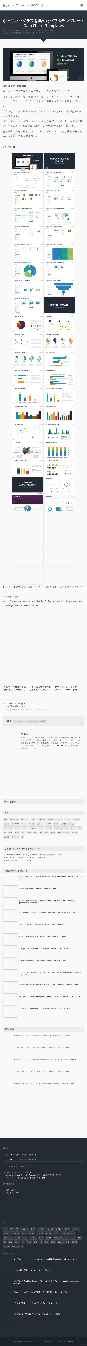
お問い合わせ (11, 1190)
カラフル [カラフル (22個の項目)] (59, 819)
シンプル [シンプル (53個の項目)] (48, 824)
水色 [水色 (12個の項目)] (59, 832)
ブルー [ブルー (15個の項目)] (25, 828)
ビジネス (34, 721)
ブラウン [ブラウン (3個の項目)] (18, 828)
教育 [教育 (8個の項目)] (35, 832)
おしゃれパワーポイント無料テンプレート (27, 5)
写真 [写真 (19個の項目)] (5, 832)
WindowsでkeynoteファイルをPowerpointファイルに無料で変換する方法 (33, 855)
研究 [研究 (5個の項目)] (13, 837)
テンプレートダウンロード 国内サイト (21, 1155)
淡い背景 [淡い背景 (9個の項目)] (66, 832)
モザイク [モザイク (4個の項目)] (57, 828)
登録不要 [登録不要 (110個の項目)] (74, 832)
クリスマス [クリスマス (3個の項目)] (15, 824)
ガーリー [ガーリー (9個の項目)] (76, 819)
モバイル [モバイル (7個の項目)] (65, 828)
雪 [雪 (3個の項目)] (22, 837)
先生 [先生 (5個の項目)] (79, 828)
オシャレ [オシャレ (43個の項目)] (51, 819)
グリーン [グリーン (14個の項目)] (40, 824)
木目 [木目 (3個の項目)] (41, 832)
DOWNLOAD (10, 597)
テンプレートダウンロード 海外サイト (35, 709)
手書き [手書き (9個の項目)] (29, 832)
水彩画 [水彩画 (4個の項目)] (53, 832)
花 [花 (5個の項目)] (18, 837)
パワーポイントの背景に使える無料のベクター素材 (25, 858)
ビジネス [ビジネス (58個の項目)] (64, 824)
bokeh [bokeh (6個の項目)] (5, 819)
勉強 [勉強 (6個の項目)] (10, 832)
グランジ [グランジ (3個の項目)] (31, 824)
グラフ (26, 721)
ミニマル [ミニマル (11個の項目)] (48, 828)
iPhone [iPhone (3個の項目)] (12, 819)
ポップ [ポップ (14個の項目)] (41, 828)
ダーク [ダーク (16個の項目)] (56, 824)
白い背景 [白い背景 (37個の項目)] (6, 837)
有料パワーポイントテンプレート (18, 860)
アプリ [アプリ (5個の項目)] (33, 819)
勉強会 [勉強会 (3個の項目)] (17, 832)
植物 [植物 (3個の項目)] (46, 832)
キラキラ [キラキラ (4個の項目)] (6, 824)
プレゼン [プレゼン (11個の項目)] (33, 828)
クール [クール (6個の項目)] (24, 824)
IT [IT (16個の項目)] (18, 819)
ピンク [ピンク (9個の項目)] (71, 824)
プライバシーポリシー (14, 1193)
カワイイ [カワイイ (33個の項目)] (67, 819)
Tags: (8, 721)
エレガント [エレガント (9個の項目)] (41, 819)
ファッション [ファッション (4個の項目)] (8, 828)
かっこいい (18, 721)
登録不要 (43, 721)
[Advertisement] (43, 639)
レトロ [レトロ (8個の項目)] (73, 828)
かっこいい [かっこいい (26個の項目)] (24, 819)
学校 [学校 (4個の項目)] (23, 832)
